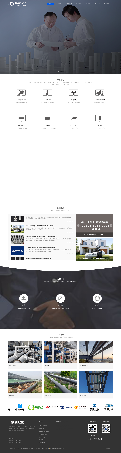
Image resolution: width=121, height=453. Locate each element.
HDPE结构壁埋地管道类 (100, 102)
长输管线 (11, 395)
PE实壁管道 (21, 125)
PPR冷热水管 (74, 125)
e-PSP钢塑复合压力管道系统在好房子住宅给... (40, 226)
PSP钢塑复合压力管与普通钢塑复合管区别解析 (40, 248)
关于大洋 (97, 3)
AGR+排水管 (74, 100)
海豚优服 (78, 3)
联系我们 (106, 3)
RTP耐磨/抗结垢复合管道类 (47, 102)
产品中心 (60, 3)
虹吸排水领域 (84, 365)
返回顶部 (108, 448)
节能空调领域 (12, 365)
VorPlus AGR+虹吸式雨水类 (73, 102)
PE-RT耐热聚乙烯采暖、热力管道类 (47, 128)
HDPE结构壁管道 (100, 100)
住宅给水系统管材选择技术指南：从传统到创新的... (42, 237)
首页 (50, 3)
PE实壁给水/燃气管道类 (21, 128)
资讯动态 (88, 3)
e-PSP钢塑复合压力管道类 (21, 102)
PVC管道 (100, 125)
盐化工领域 (83, 395)
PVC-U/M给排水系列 (100, 128)
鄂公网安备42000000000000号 (56, 448)
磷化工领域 (48, 395)
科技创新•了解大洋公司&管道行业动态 (60, 210)
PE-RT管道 (47, 125)
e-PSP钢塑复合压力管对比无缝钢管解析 (38, 259)
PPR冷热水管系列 (73, 128)
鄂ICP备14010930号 (42, 448)
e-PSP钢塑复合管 (21, 100)
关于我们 (60, 149)
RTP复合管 (47, 100)
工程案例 (69, 3)
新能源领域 (48, 365)
